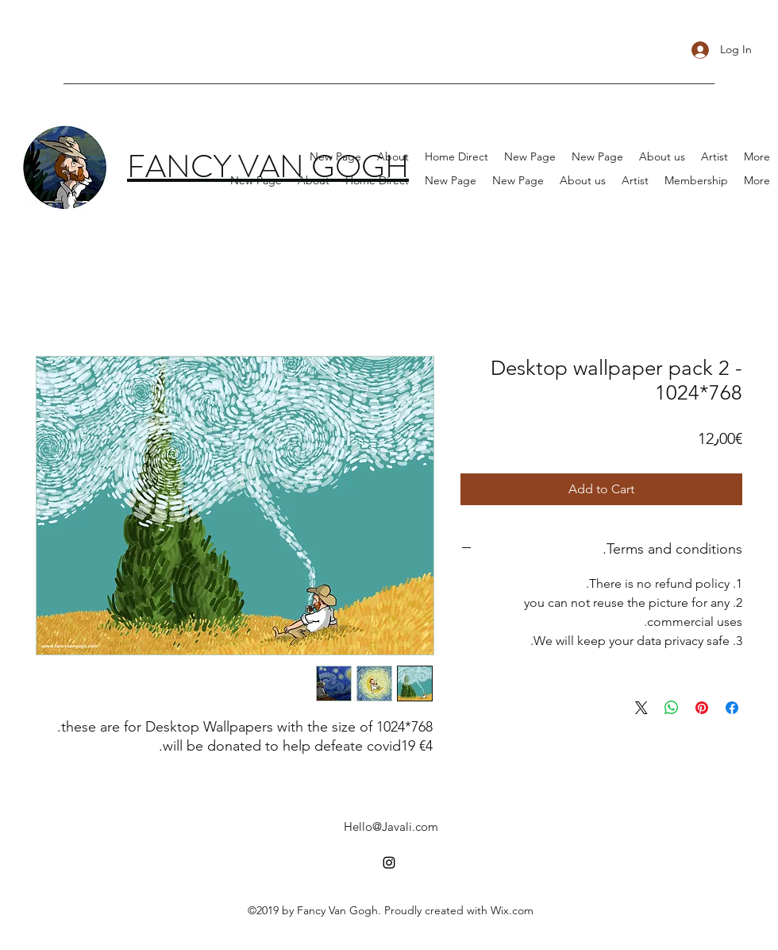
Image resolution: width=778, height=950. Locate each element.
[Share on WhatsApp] (671, 707)
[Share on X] (641, 707)
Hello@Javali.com (391, 826)
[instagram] (389, 863)
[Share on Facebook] (731, 707)
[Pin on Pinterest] (701, 707)
